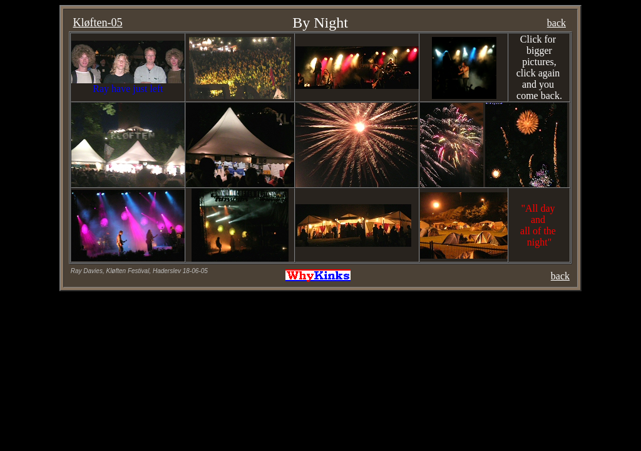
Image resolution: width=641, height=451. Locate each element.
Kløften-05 (98, 22)
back (556, 23)
